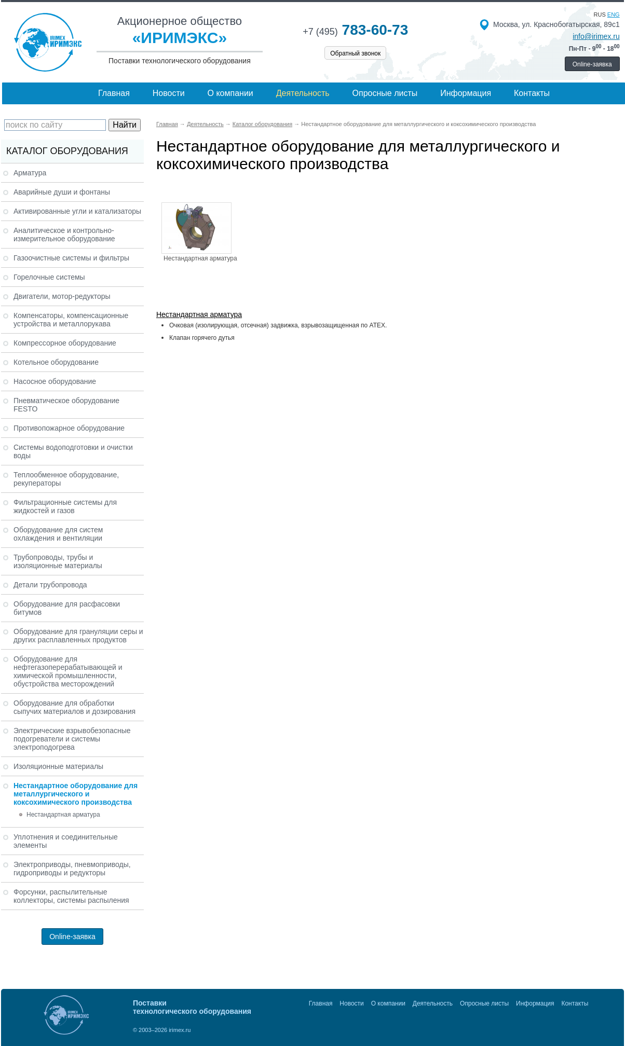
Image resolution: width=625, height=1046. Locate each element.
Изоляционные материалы (58, 766)
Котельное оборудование (56, 362)
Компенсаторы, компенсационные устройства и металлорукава (70, 319)
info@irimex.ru (596, 36)
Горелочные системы (49, 277)
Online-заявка (592, 64)
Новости (169, 93)
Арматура (29, 173)
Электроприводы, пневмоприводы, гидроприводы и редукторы (72, 868)
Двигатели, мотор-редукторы (62, 296)
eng (613, 14)
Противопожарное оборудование (69, 428)
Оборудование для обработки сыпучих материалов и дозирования (74, 707)
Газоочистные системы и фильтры (71, 258)
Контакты (532, 93)
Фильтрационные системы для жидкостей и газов (65, 506)
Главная (114, 93)
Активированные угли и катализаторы (77, 211)
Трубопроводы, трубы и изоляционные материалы (57, 561)
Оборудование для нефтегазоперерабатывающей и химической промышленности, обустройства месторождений (68, 671)
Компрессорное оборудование (64, 343)
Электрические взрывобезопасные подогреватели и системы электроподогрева (72, 738)
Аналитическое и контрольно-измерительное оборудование (64, 234)
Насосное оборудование (54, 381)
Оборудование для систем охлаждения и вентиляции (58, 534)
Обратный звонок (355, 53)
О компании (230, 93)
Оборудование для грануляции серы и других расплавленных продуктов (78, 635)
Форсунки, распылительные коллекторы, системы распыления (71, 896)
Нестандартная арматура (63, 814)
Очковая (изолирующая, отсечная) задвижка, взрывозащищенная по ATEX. (278, 325)
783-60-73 (355, 30)
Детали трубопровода (50, 585)
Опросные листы (385, 93)
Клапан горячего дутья (202, 337)
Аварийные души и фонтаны (61, 192)
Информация (465, 93)
